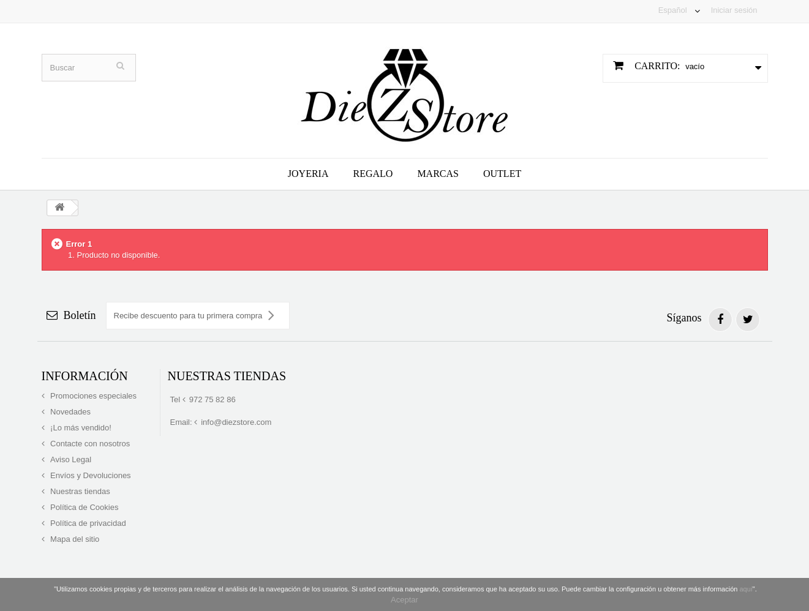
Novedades (69, 411)
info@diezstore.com (236, 422)
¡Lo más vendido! (79, 427)
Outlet (502, 173)
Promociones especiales (92, 395)
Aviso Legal (70, 459)
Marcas (438, 173)
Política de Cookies (83, 507)
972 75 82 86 (212, 399)
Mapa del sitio (74, 539)
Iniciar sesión (734, 10)
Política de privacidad (87, 523)
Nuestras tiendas (79, 491)
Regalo (373, 173)
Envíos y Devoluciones (89, 475)
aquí (745, 589)
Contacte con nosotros (89, 443)
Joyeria (308, 173)
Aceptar (404, 599)
